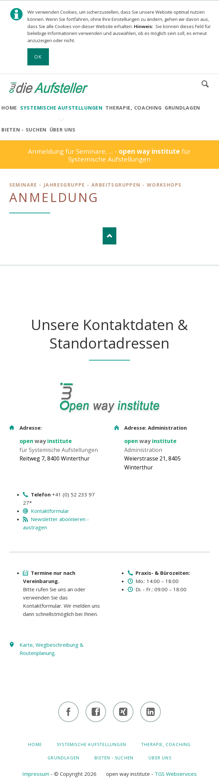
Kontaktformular (50, 510)
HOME (35, 744)
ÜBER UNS (160, 758)
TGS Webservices (176, 773)
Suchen (205, 84)
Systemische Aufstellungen (91, 744)
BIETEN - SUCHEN (113, 758)
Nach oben (109, 235)
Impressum (35, 773)
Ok (38, 56)
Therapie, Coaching (166, 744)
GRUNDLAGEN (63, 758)
